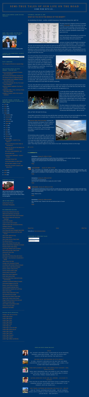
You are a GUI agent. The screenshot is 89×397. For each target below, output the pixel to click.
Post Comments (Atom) (39, 231)
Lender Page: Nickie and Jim (9, 329)
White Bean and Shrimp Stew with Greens (12, 256)
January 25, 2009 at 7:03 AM (44, 156)
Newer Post (30, 228)
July (6, 125)
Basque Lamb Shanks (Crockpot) (10, 285)
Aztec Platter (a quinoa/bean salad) (10, 303)
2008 (5, 170)
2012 (5, 106)
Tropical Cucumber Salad (8, 302)
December (8, 115)
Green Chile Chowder (7, 221)
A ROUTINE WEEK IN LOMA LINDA (13, 161)
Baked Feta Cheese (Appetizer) (9, 274)
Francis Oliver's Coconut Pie (9, 272)
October (7, 119)
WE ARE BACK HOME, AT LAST (13, 163)
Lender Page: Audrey (7, 316)
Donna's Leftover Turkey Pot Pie (10, 268)
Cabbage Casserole (7, 226)
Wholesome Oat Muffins (8, 307)
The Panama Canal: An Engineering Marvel (12, 77)
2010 (5, 110)
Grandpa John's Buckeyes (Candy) (10, 263)
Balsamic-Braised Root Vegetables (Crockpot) (13, 244)
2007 (5, 172)
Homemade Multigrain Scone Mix (10, 283)
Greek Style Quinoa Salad (8, 276)
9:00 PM (31, 147)
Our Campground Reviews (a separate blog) (12, 64)
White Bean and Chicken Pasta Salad (11, 296)
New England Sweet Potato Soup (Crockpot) (12, 215)
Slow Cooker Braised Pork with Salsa (11, 243)
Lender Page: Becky (7, 318)
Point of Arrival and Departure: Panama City (12, 75)
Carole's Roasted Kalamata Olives (10, 287)
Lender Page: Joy (6, 325)
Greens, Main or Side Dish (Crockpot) (11, 267)
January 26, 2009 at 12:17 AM (46, 187)
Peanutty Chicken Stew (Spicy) (9, 246)
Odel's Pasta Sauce (7, 237)
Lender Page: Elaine (7, 322)
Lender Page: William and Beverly (10, 338)
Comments (32, 240)
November (8, 117)
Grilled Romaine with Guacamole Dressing (12, 224)
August (7, 123)
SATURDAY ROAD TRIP (11, 159)
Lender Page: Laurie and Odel (9, 327)
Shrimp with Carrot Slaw (8, 252)
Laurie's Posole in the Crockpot (9, 222)
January (7, 138)
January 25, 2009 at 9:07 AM (44, 178)
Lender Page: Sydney (7, 337)
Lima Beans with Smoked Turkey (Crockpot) (12, 265)
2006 (5, 174)
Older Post (84, 228)
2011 (5, 108)
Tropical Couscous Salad (8, 305)
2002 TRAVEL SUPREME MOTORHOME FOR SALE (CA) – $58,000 (49, 388)
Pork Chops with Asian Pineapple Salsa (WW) (13, 230)
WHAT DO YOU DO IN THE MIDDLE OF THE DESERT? (46, 17)
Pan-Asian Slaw (6, 254)
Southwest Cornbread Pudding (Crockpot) (12, 281)
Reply (33, 163)
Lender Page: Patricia (7, 331)
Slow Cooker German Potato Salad (10, 239)
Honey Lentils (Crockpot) (8, 228)
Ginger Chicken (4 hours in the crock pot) (12, 300)
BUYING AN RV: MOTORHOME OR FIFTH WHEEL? (49, 359)
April (6, 132)
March (7, 134)
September (8, 121)
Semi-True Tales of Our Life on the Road (44, 6)
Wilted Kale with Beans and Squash (10, 213)
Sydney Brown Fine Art (7, 203)
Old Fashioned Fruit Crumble (9, 294)
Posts (31, 238)
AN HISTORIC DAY (9, 153)
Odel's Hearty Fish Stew (8, 261)
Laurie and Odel (36, 167)
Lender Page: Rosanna (7, 335)
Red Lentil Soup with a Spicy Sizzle (10, 250)
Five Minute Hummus (7, 241)
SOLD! (49, 350)
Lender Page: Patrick (7, 333)
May (6, 129)
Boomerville (67, 25)
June (6, 127)
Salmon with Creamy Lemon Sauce (10, 298)
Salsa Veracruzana (6, 290)
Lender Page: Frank (7, 324)
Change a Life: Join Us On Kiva (9, 314)
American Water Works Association (38, 120)
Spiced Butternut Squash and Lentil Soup (12, 289)
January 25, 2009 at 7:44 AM (48, 167)
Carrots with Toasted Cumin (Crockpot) (11, 248)
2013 (5, 104)
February (7, 136)
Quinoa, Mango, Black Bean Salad (10, 292)
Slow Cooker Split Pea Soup (9, 235)
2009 (5, 113)
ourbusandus (35, 187)
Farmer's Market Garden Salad (9, 270)
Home (57, 228)
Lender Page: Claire (7, 320)
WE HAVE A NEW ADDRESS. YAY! (13, 151)
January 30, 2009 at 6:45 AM (44, 199)
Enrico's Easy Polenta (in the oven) (10, 211)
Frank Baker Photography (8, 204)
